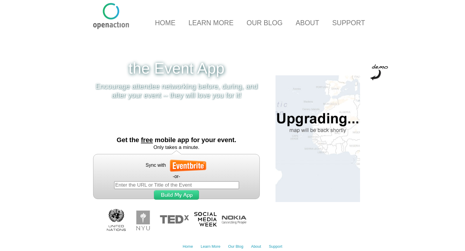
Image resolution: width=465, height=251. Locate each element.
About (307, 23)
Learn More (210, 23)
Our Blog (265, 23)
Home (165, 23)
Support (348, 23)
